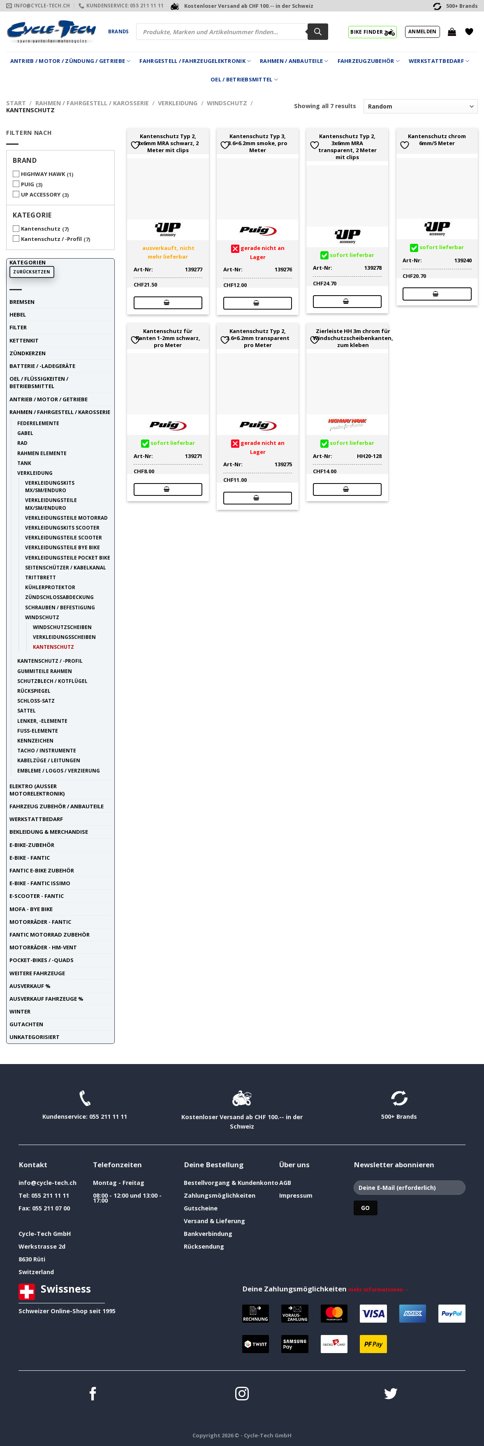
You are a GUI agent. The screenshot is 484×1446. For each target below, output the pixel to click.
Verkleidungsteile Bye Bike (62, 547)
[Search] (318, 31)
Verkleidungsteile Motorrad (66, 517)
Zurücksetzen (31, 272)
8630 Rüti (32, 1259)
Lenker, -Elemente (42, 720)
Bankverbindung (208, 1234)
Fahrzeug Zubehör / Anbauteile (56, 806)
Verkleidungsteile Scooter (63, 537)
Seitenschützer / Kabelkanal (65, 567)
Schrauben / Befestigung (60, 607)
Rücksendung (204, 1246)
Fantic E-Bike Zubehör (41, 870)
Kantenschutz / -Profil (51, 239)
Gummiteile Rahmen (44, 671)
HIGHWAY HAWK (43, 174)
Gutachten (26, 1024)
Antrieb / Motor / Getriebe (48, 399)
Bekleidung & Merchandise (48, 831)
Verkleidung (177, 103)
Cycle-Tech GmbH (45, 1234)
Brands (118, 31)
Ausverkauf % (30, 986)
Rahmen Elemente (42, 453)
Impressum (296, 1195)
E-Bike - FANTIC (29, 857)
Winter (19, 1011)
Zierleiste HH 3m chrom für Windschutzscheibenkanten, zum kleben (353, 338)
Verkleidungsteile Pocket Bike (67, 557)
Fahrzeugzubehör (369, 61)
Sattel (26, 710)
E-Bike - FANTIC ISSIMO (39, 883)
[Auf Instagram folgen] (242, 1394)
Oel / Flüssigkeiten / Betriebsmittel (38, 382)
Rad (22, 443)
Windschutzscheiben (62, 627)
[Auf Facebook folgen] (93, 1394)
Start (16, 103)
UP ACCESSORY (40, 194)
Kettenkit (24, 340)
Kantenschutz (40, 228)
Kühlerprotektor (50, 587)
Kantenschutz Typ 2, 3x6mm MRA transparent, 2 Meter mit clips (347, 146)
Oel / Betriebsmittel (244, 79)
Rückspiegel (34, 690)
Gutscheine (201, 1208)
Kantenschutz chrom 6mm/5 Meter (437, 140)
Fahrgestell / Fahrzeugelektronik (195, 61)
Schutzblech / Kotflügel (52, 681)
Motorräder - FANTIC (40, 921)
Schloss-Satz (36, 700)
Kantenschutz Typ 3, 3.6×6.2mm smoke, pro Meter (257, 143)
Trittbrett (40, 577)
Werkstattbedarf (439, 61)
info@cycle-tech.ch (47, 1183)
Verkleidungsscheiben (64, 637)
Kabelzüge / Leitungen (48, 760)
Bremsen (22, 301)
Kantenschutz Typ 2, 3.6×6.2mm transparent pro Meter (257, 338)
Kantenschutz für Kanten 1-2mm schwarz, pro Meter (168, 338)
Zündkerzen (27, 353)
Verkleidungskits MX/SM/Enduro (49, 486)
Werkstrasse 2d (42, 1246)
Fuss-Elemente (37, 730)
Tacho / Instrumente (46, 750)
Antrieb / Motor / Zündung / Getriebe (70, 61)
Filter (18, 327)
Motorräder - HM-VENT (43, 947)
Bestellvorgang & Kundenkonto (231, 1183)
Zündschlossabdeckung (59, 597)
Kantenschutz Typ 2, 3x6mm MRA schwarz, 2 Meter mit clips (168, 143)
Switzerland (36, 1272)
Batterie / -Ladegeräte (42, 366)
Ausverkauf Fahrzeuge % (46, 998)
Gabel (25, 433)
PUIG (27, 184)
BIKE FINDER (372, 31)
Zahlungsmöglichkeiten (219, 1195)
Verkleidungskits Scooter (62, 527)
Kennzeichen (35, 740)
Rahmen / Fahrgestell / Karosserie (92, 103)
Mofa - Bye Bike (31, 909)
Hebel (17, 314)
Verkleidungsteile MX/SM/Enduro (51, 504)
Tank (24, 463)
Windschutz (227, 103)
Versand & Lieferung (214, 1221)
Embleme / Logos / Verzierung (58, 770)
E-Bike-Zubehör (31, 845)
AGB (285, 1183)
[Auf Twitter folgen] (391, 1394)
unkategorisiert (34, 1037)
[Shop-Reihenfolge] (421, 106)
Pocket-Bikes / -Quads (41, 960)
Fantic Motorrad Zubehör (49, 934)
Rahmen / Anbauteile (294, 61)
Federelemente (38, 423)
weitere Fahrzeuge (37, 973)
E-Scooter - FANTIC (36, 896)
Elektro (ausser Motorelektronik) (37, 789)
